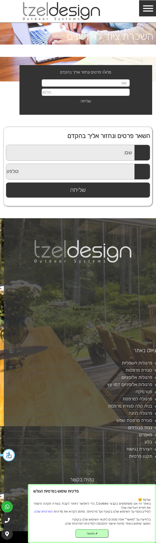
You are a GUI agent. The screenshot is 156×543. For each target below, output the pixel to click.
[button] (7, 455)
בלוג (148, 442)
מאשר (92, 533)
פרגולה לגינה (140, 413)
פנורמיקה (144, 391)
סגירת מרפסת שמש (134, 420)
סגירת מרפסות (139, 370)
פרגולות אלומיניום (136, 377)
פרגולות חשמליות (137, 363)
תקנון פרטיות (140, 456)
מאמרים (145, 434)
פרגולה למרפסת (137, 399)
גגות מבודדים (140, 427)
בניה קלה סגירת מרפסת (130, 406)
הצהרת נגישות (139, 449)
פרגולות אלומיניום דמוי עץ (129, 384)
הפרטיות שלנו (43, 511)
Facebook (82, 309)
